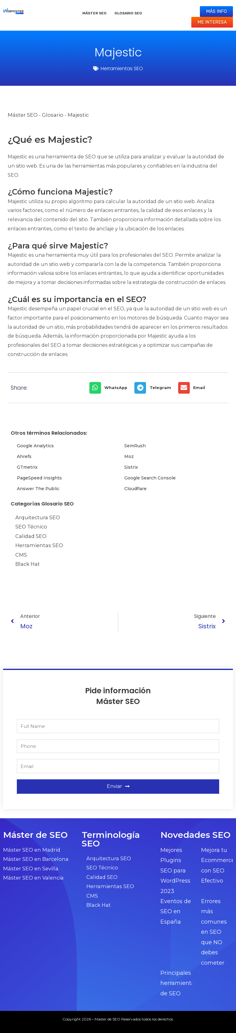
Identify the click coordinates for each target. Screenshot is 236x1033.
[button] (110, 388)
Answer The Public (38, 488)
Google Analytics (35, 445)
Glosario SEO (128, 13)
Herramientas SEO (122, 68)
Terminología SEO (111, 839)
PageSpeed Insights (39, 478)
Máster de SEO (35, 835)
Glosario (52, 115)
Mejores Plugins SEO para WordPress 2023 (175, 871)
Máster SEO (94, 13)
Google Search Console (150, 478)
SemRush (135, 445)
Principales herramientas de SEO (178, 983)
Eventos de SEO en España (175, 911)
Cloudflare (135, 488)
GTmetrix (27, 467)
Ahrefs (24, 456)
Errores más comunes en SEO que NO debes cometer (214, 932)
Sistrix (131, 467)
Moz (129, 456)
